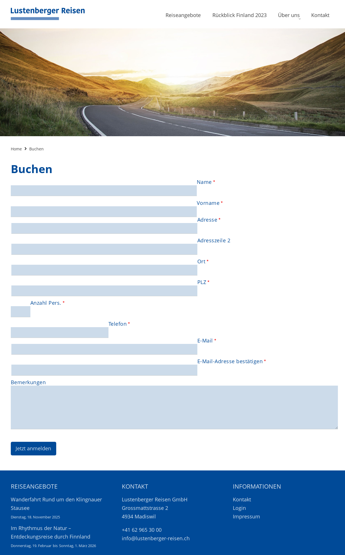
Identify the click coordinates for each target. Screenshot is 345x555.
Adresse (207, 219)
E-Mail (205, 340)
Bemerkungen (28, 382)
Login (239, 507)
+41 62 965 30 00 (142, 529)
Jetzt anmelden (33, 448)
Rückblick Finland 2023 (239, 15)
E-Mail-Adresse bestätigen (230, 361)
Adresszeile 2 (214, 240)
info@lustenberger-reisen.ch (156, 538)
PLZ (201, 282)
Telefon (117, 323)
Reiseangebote (183, 15)
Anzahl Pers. (45, 302)
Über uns (289, 15)
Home (16, 149)
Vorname (208, 202)
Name (204, 181)
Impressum (246, 516)
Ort (201, 261)
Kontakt (320, 15)
